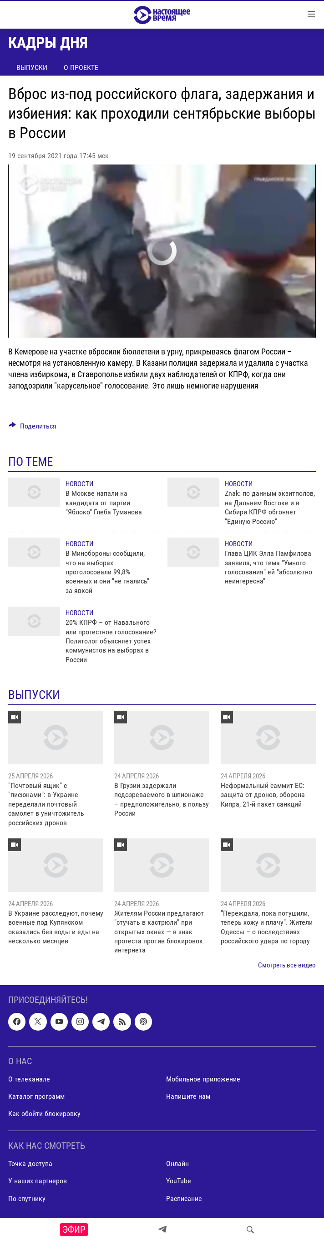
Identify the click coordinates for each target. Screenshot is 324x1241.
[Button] (32, 428)
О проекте (81, 67)
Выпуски (31, 67)
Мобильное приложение (203, 1079)
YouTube (178, 1181)
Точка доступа (30, 1164)
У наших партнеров (37, 1181)
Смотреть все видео (287, 965)
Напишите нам (188, 1096)
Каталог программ (36, 1096)
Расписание (184, 1198)
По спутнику (27, 1198)
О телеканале (29, 1079)
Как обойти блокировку (44, 1113)
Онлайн (177, 1164)
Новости (79, 484)
